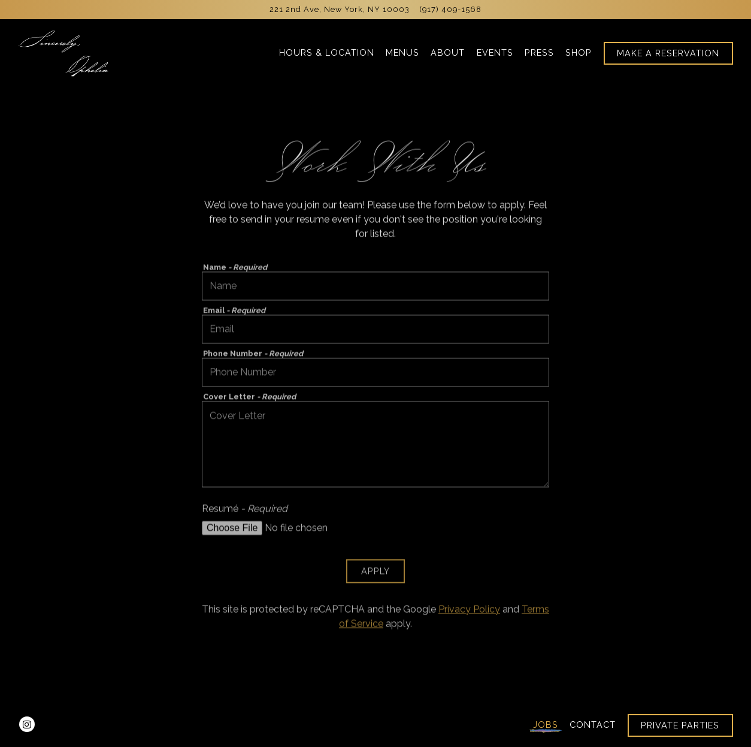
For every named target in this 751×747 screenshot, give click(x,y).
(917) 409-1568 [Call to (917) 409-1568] (451, 9)
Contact (593, 724)
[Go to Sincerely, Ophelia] (339, 9)
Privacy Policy (469, 611)
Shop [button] (578, 52)
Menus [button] (402, 52)
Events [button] (495, 52)
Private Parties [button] (680, 725)
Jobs (545, 724)
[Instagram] (27, 724)
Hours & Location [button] (326, 52)
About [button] (448, 52)
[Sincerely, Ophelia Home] (64, 53)
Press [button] (539, 52)
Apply (375, 573)
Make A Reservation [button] (668, 53)
